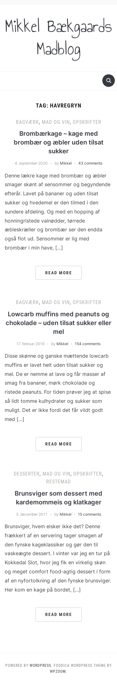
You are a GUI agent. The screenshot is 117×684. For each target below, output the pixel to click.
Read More (58, 272)
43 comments (90, 163)
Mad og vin (56, 122)
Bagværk (27, 122)
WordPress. (41, 665)
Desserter (27, 474)
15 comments (89, 514)
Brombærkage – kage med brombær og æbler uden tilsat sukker (59, 142)
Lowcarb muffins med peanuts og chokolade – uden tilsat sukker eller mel (58, 322)
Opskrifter (87, 122)
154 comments (87, 343)
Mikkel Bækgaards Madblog (58, 37)
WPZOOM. (58, 671)
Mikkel (66, 163)
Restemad (58, 482)
